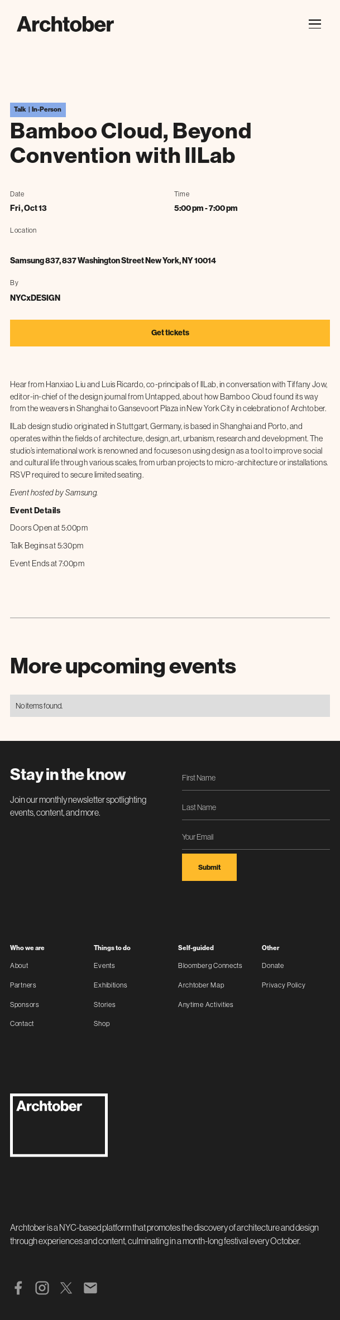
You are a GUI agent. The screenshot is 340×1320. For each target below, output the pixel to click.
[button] (313, 24)
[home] (65, 24)
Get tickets (170, 333)
